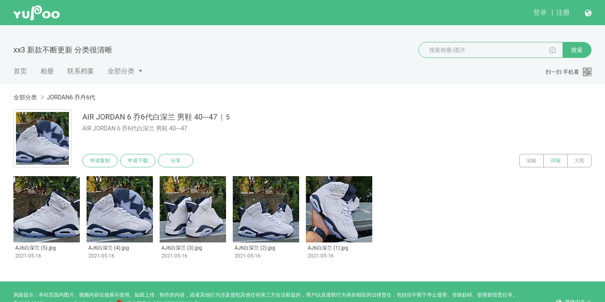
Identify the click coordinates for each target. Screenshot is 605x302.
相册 (47, 71)
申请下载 (138, 161)
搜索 (577, 50)
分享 (176, 161)
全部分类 (121, 71)
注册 (563, 12)
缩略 (531, 161)
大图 (579, 161)
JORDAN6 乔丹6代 (71, 97)
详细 (555, 161)
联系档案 (80, 71)
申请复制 (100, 161)
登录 (540, 12)
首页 (20, 71)
